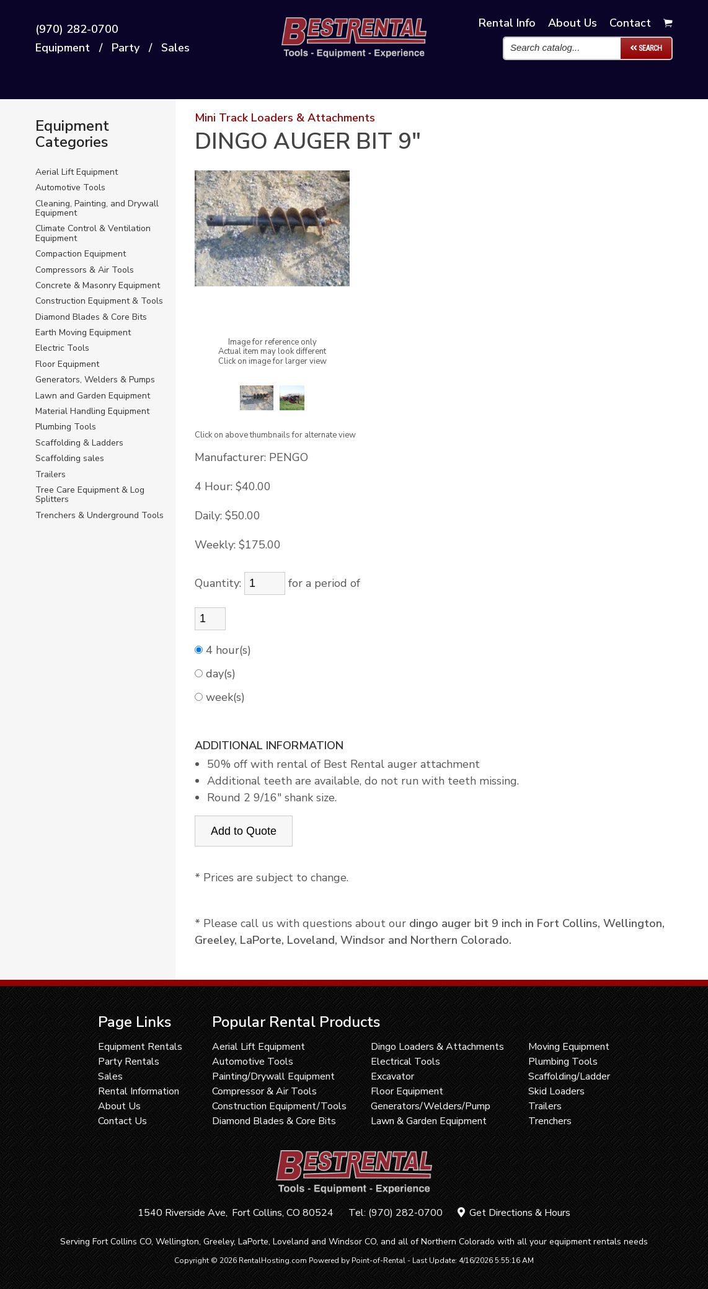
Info (507, 22)
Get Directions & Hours (514, 1213)
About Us (119, 1106)
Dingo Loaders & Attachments (437, 1047)
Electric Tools (62, 348)
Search (646, 48)
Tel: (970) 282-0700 (395, 1213)
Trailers (50, 474)
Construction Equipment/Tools (279, 1106)
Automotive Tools (70, 187)
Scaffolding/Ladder (569, 1076)
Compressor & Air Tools (264, 1091)
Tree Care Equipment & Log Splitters (89, 494)
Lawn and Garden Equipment (92, 395)
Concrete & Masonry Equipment (97, 285)
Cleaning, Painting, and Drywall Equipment (97, 208)
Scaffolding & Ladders (79, 442)
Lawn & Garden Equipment (429, 1121)
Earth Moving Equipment (83, 332)
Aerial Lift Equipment (76, 172)
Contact (630, 22)
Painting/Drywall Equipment (273, 1076)
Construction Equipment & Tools (99, 301)
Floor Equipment (67, 364)
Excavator (392, 1076)
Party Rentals (128, 1061)
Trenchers (550, 1121)
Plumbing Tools (65, 426)
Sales (175, 48)
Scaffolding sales (69, 458)
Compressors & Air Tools (84, 270)
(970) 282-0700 (76, 29)
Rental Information (138, 1091)
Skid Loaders (556, 1091)
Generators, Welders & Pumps (95, 379)
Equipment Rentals (140, 1047)
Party (125, 48)
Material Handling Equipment (92, 411)
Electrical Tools (405, 1061)
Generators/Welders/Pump (430, 1106)
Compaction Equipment (80, 253)
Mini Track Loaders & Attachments (285, 117)
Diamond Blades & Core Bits (91, 317)
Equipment (62, 48)
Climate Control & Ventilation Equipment (93, 233)
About (572, 22)
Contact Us (122, 1121)
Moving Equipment (568, 1047)
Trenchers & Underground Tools (99, 515)
